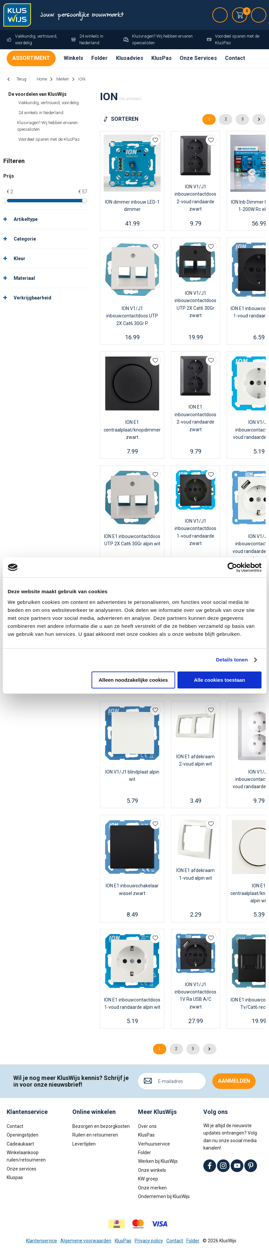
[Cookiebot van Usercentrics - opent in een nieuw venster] (232, 567)
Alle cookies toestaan (219, 680)
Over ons (147, 1126)
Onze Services (198, 58)
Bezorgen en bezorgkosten (101, 1126)
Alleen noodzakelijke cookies (133, 680)
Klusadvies (129, 58)
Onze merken (152, 1187)
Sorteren (124, 119)
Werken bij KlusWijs (158, 1161)
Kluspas (15, 1177)
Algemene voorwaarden (85, 1240)
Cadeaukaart (20, 1144)
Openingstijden (22, 1135)
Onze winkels (152, 1170)
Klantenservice (41, 1240)
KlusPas (161, 58)
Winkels (73, 58)
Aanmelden (234, 1081)
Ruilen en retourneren (95, 1135)
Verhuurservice (154, 1144)
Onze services (21, 1168)
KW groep (148, 1178)
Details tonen (232, 659)
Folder (99, 58)
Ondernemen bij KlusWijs (164, 1196)
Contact (235, 58)
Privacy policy (149, 1240)
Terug (21, 79)
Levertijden (84, 1144)
